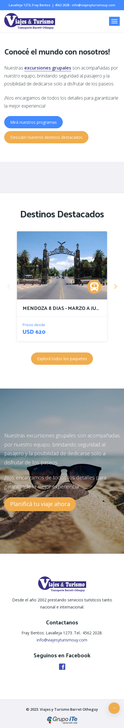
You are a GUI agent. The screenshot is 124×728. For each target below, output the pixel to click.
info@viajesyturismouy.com (93, 5)
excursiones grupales (47, 68)
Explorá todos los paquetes (62, 358)
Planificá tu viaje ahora (40, 504)
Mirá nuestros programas (33, 122)
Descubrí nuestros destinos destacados (46, 137)
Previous (8, 286)
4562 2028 (62, 5)
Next (115, 286)
